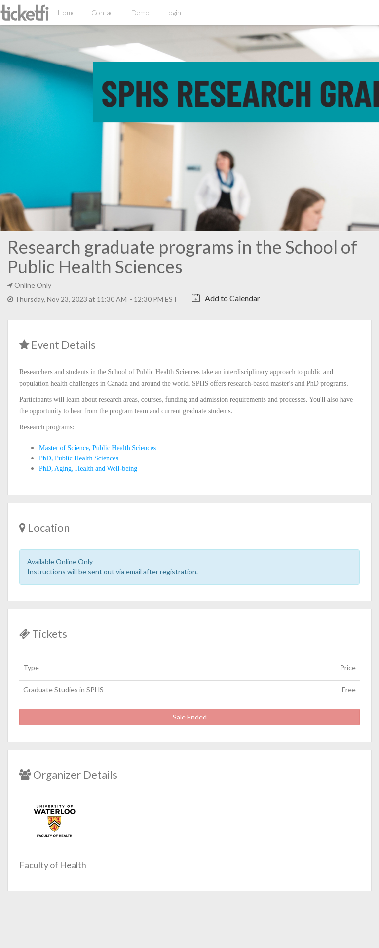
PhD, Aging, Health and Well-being (88, 468)
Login (173, 12)
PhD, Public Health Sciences (78, 458)
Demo (140, 12)
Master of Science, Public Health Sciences (97, 448)
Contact (103, 12)
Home (67, 12)
